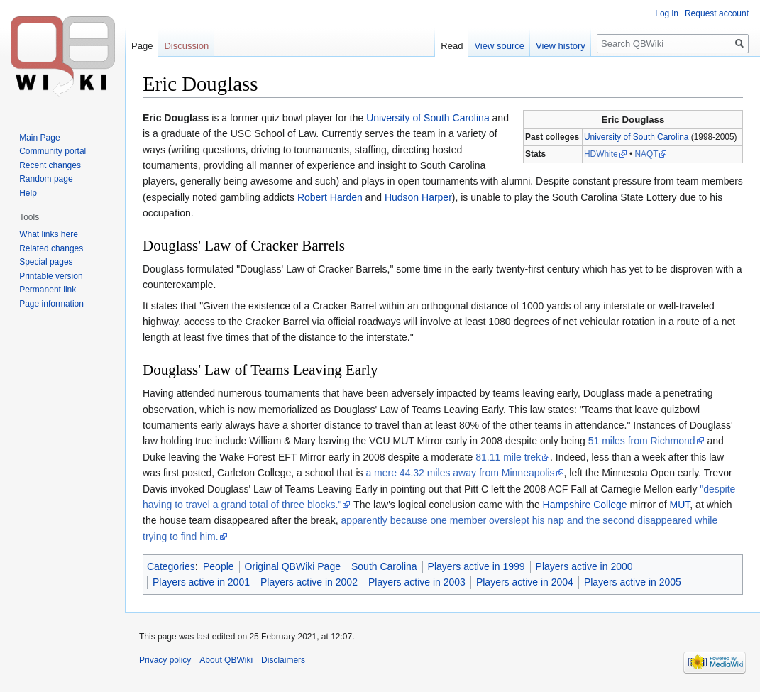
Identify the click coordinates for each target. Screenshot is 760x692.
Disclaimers (283, 660)
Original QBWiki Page (293, 566)
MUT (680, 504)
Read (452, 45)
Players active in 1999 (476, 566)
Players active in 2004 (524, 582)
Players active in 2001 (201, 582)
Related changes (51, 248)
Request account (717, 13)
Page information (51, 304)
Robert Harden (330, 197)
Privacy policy (165, 660)
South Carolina (384, 566)
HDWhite (601, 154)
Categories (171, 566)
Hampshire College (585, 504)
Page (142, 45)
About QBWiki (226, 660)
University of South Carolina (636, 137)
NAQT (646, 154)
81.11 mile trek (508, 457)
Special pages (45, 262)
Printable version (50, 276)
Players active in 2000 (584, 566)
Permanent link (47, 290)
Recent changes (50, 165)
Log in (666, 13)
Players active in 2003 (417, 582)
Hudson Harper (418, 197)
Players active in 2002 (309, 582)
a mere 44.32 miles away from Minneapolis (459, 472)
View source (499, 45)
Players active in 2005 (632, 582)
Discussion (186, 45)
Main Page (39, 138)
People (218, 566)
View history (560, 45)
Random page (45, 179)
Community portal (52, 151)
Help (28, 193)
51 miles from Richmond (641, 440)
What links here (48, 234)
